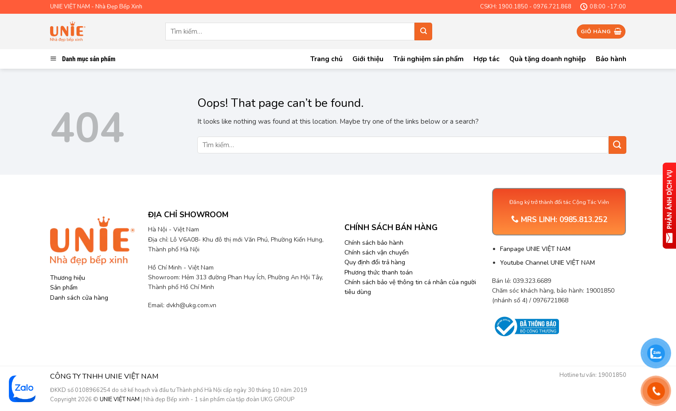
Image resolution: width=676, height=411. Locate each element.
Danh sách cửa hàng (79, 298)
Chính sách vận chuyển (376, 252)
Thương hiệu (67, 278)
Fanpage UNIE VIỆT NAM (535, 249)
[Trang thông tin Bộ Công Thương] (525, 326)
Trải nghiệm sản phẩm (428, 58)
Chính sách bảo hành (373, 243)
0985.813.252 (583, 220)
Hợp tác (486, 58)
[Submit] (423, 31)
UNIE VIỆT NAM (120, 399)
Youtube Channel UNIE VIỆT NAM (547, 262)
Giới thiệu (367, 58)
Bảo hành (611, 58)
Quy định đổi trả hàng (374, 262)
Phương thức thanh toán (378, 272)
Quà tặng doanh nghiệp (547, 58)
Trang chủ (326, 58)
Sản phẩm (64, 287)
